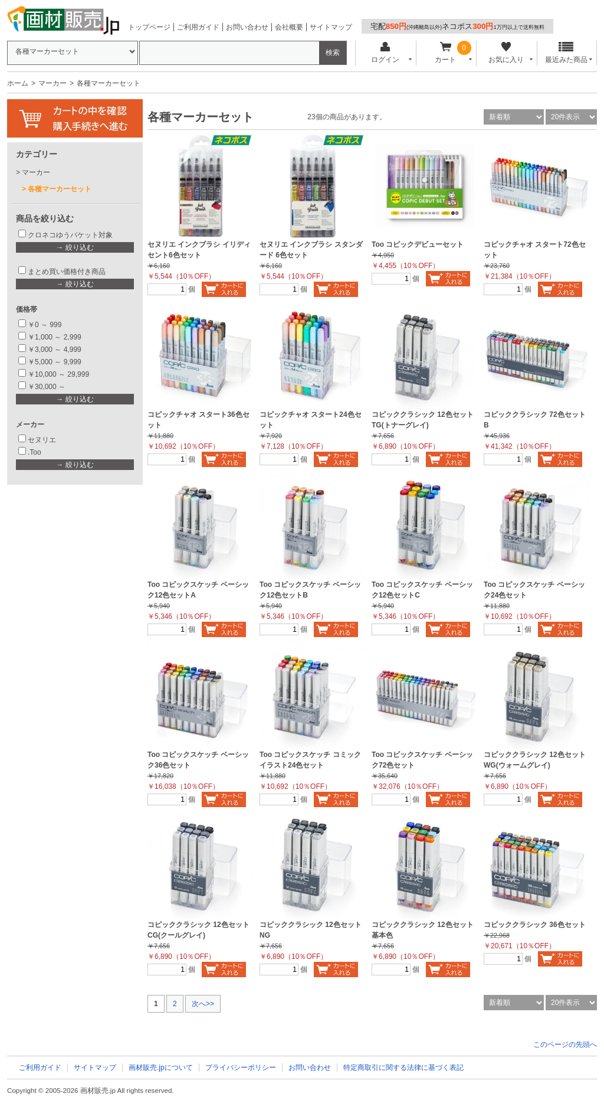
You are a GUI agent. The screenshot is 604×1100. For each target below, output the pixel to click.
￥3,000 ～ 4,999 (54, 349)
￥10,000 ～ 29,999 (58, 374)
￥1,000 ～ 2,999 (54, 337)
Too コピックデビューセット (418, 244)
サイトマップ (331, 27)
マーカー (52, 83)
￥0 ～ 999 (44, 325)
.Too (34, 452)
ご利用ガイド (198, 27)
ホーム (17, 83)
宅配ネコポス (457, 26)
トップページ (149, 27)
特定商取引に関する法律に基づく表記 (403, 1067)
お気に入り (505, 53)
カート (445, 53)
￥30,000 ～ (47, 387)
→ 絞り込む (74, 247)
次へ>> (203, 1004)
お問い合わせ (247, 27)
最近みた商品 (566, 53)
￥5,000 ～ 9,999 (54, 362)
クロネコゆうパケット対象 (70, 235)
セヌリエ (42, 440)
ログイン (384, 53)
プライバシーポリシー (240, 1067)
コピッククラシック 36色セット (535, 925)
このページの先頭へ (565, 1044)
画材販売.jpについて (161, 1067)
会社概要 (289, 27)
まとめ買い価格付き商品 (67, 271)
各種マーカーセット (59, 189)
